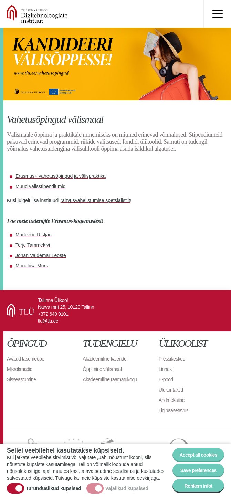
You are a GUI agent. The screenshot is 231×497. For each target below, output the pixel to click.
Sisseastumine (21, 379)
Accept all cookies (198, 455)
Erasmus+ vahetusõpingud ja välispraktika (60, 176)
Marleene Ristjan (33, 234)
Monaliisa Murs (31, 265)
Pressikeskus (172, 359)
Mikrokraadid (19, 369)
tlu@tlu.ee (48, 321)
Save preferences (198, 470)
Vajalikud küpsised (126, 488)
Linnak (165, 369)
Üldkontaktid (171, 390)
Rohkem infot (198, 486)
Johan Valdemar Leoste (40, 255)
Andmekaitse (172, 400)
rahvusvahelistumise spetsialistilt (95, 200)
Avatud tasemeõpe (25, 359)
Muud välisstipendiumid (40, 186)
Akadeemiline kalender (105, 359)
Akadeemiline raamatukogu (110, 379)
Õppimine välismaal (102, 369)
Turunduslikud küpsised (53, 488)
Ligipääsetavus (173, 410)
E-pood (166, 379)
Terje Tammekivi (32, 245)
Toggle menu (217, 14)
